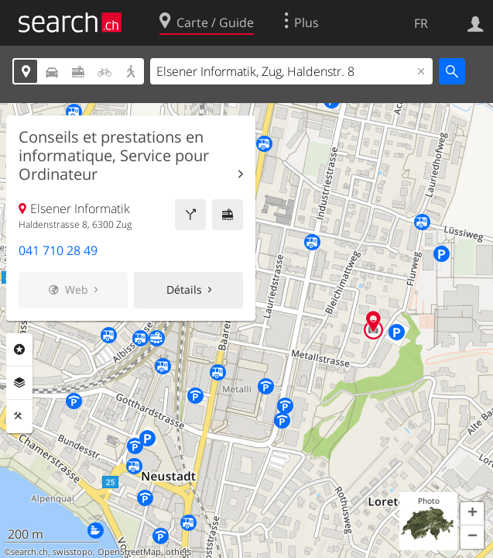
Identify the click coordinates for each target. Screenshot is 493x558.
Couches (19, 383)
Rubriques (19, 349)
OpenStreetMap (129, 551)
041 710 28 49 (58, 250)
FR (421, 23)
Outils (19, 416)
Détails (184, 289)
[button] (472, 513)
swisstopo (73, 551)
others (178, 551)
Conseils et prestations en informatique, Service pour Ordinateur (114, 156)
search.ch (29, 551)
